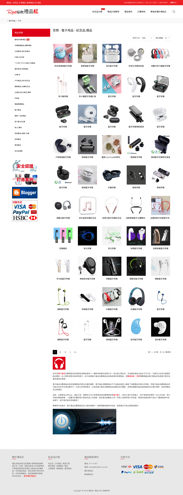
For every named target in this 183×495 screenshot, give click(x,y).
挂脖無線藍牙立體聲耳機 (136, 218)
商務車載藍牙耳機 (160, 248)
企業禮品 (51, 468)
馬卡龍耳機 (63, 96)
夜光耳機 (87, 248)
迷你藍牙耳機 (136, 339)
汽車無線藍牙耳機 (63, 157)
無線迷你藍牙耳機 (87, 278)
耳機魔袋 (63, 248)
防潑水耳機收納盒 (136, 66)
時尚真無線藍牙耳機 (63, 66)
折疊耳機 (112, 187)
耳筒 (19, 21)
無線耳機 (136, 187)
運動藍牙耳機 (160, 278)
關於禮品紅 (88, 471)
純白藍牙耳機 (112, 66)
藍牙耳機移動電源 (136, 126)
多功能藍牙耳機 (63, 278)
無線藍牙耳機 (87, 157)
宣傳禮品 (59, 466)
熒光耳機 (112, 248)
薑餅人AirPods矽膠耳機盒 (112, 157)
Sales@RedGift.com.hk (133, 3)
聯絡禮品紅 (88, 474)
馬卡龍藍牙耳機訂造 (87, 96)
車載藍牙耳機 (112, 278)
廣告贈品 (68, 468)
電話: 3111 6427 (90, 463)
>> (75, 352)
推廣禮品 (59, 468)
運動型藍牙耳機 (136, 278)
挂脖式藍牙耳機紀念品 (111, 218)
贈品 (66, 466)
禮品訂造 (66, 463)
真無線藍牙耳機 (87, 66)
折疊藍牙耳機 (112, 309)
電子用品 (12, 21)
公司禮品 (58, 463)
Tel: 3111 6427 (151, 3)
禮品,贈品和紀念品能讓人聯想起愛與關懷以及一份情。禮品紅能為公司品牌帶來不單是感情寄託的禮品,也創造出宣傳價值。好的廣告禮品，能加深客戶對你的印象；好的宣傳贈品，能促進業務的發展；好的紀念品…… (28, 469)
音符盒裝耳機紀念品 (87, 218)
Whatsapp (163, 3)
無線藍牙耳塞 (87, 187)
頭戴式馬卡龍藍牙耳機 (160, 66)
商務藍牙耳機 (136, 248)
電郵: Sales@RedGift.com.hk (95, 467)
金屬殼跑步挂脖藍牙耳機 (160, 218)
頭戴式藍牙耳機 (63, 218)
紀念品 (51, 463)
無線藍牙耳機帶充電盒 (160, 157)
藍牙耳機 (112, 96)
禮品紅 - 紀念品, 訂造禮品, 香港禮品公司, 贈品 (23, 3)
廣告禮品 (51, 466)
